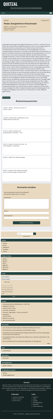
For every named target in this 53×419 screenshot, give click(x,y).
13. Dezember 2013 (45, 20)
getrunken (5, 269)
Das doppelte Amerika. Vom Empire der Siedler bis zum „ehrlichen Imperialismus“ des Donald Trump (26, 339)
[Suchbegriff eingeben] (25, 235)
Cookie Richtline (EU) (38, 408)
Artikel (4, 247)
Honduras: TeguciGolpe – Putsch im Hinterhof (15, 314)
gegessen (5, 267)
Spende (5, 375)
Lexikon (5, 253)
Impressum (35, 399)
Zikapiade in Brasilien (8, 308)
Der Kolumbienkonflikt (9, 322)
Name (6, 213)
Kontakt (34, 400)
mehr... (49, 345)
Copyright (35, 402)
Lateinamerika (7, 352)
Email (8, 217)
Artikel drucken (22, 26)
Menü (3, 13)
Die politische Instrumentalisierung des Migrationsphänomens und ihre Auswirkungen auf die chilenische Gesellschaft (26, 335)
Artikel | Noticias (7, 367)
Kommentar (7, 197)
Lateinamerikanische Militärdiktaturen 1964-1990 (16, 306)
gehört (4, 265)
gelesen (5, 261)
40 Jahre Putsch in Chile (9, 310)
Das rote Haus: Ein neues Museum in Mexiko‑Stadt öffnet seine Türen (21, 329)
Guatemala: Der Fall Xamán (7, 317)
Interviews (5, 251)
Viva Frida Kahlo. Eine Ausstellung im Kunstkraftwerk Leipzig (19, 332)
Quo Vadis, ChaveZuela (9, 312)
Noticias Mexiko (12, 28)
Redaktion (6, 26)
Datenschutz (36, 406)
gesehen (5, 263)
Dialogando (6, 249)
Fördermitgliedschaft (8, 377)
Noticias (5, 245)
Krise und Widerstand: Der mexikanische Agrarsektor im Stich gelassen (22, 343)
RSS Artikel (6, 360)
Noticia (6, 20)
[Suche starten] (34, 235)
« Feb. (13, 298)
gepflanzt (5, 271)
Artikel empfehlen (14, 26)
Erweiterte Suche (26, 238)
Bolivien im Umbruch (8, 320)
